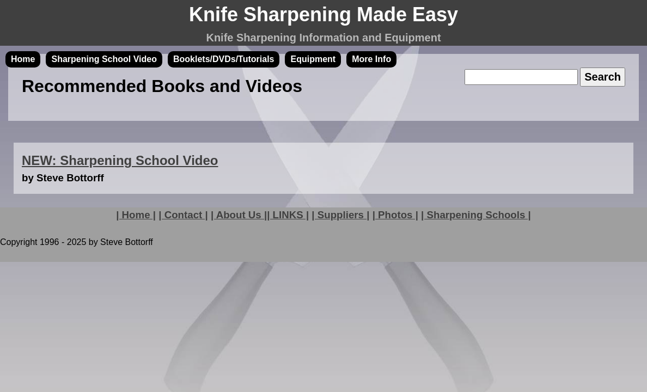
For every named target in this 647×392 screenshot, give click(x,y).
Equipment (312, 59)
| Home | (136, 214)
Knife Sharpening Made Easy (323, 14)
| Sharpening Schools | (476, 214)
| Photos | (395, 214)
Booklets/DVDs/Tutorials (223, 59)
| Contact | (182, 214)
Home (23, 59)
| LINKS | (288, 214)
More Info (371, 59)
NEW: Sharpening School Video (120, 160)
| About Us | (239, 214)
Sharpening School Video (104, 59)
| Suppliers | (340, 214)
